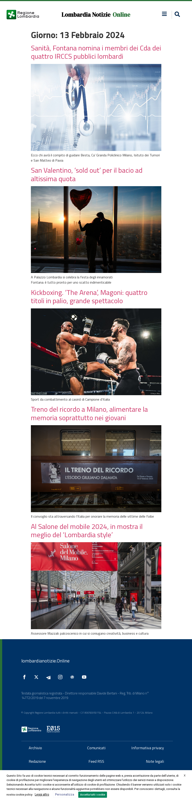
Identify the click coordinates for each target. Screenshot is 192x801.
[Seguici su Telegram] (49, 677)
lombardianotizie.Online (45, 660)
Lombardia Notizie (86, 15)
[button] (164, 14)
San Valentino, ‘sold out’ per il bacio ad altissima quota (86, 174)
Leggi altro (42, 794)
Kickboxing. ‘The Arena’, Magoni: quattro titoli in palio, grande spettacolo (89, 296)
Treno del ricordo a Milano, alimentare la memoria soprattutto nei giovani (89, 413)
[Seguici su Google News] (73, 677)
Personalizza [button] (64, 794)
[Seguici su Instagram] (61, 677)
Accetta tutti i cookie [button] (92, 794)
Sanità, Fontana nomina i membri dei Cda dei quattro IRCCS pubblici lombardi (96, 52)
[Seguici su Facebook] (25, 677)
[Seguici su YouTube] (85, 677)
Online (121, 15)
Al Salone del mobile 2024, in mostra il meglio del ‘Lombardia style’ (87, 530)
